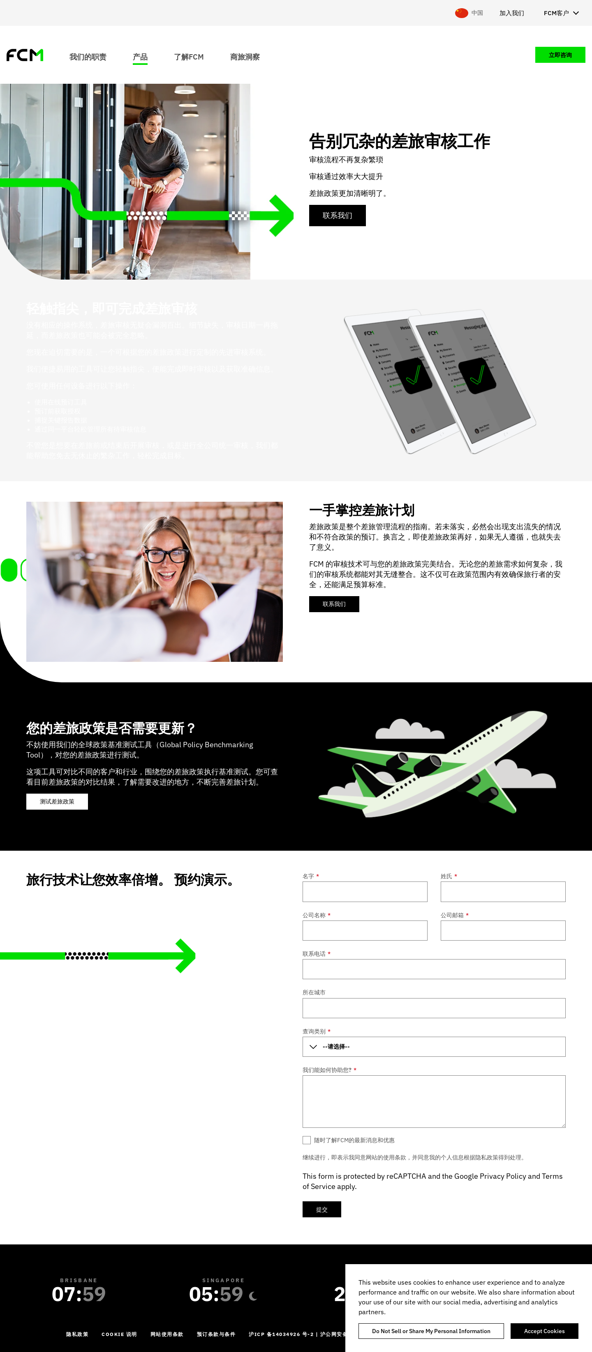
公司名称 (317, 915)
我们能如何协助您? (329, 1070)
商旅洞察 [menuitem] (245, 56)
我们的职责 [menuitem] (87, 56)
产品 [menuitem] (140, 56)
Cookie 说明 (119, 1334)
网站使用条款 (167, 1334)
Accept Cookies (544, 1331)
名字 (311, 876)
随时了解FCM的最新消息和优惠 (354, 1140)
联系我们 (337, 215)
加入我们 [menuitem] (512, 13)
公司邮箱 (455, 915)
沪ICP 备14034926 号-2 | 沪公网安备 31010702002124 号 (327, 1334)
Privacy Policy (503, 1176)
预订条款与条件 (216, 1334)
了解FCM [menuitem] (189, 56)
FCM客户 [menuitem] (556, 13)
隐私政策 (77, 1334)
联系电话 (317, 953)
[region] (468, 1308)
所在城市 (314, 992)
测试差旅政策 (57, 801)
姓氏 (449, 876)
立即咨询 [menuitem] (560, 55)
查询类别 (317, 1031)
